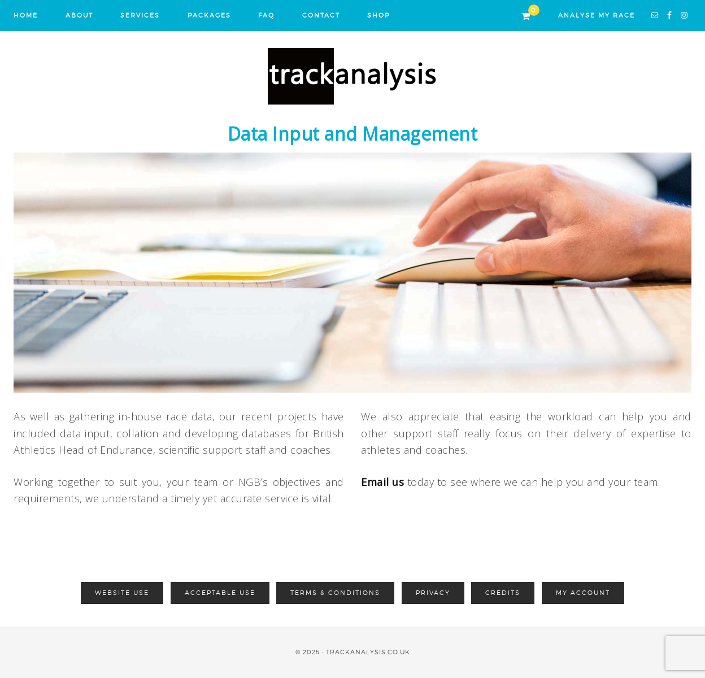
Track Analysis (352, 76)
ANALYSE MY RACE (596, 15)
